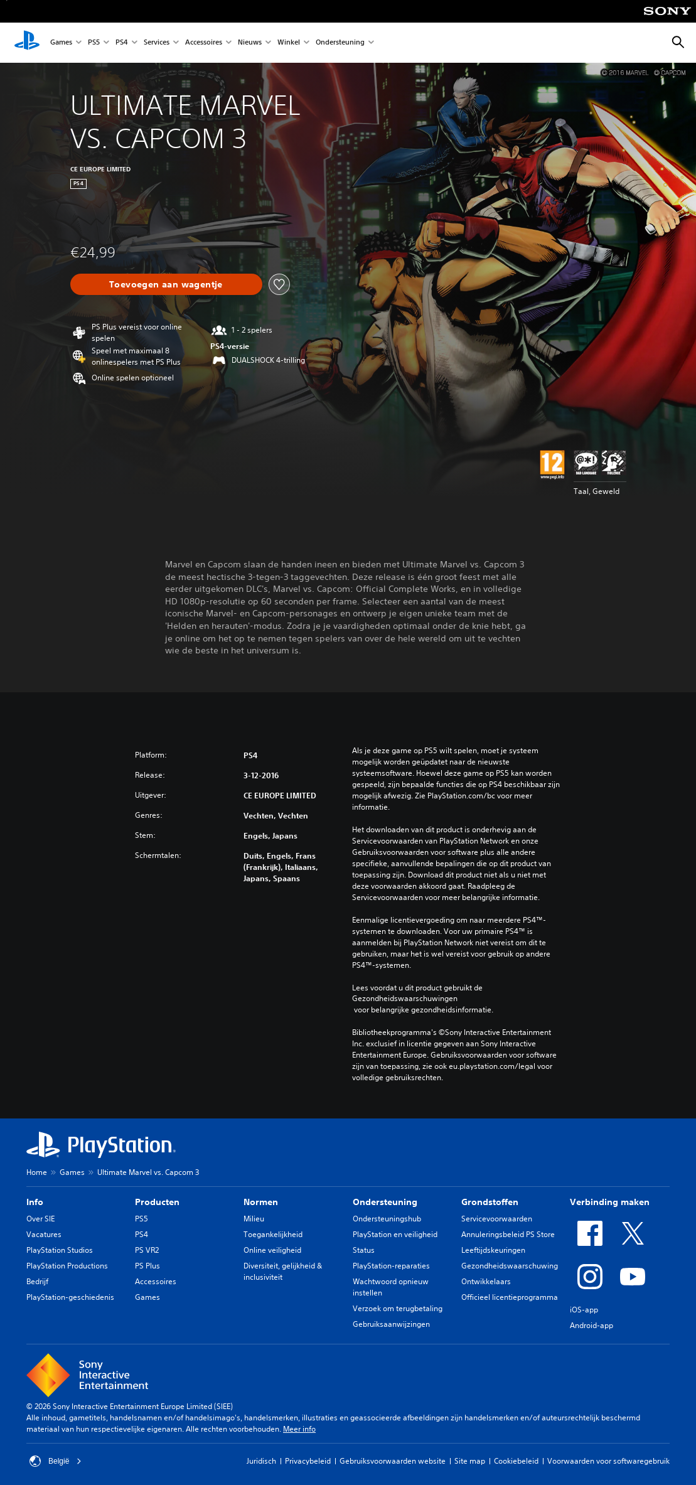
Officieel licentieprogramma (509, 1297)
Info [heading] (34, 1202)
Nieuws (250, 43)
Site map (469, 1461)
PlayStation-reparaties (391, 1265)
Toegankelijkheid (273, 1234)
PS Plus (147, 1265)
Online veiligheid (272, 1250)
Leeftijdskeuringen (493, 1250)
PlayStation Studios (59, 1250)
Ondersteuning (340, 43)
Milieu (254, 1218)
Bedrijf (37, 1281)
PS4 (121, 43)
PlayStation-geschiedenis (70, 1297)
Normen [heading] (261, 1202)
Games (61, 43)
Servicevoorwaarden (496, 1218)
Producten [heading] (157, 1202)
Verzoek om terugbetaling (397, 1308)
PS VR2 (147, 1250)
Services (156, 43)
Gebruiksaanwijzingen (391, 1324)
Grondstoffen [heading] (489, 1202)
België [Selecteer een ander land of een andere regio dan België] (55, 1461)
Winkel (288, 43)
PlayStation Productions (67, 1265)
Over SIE (40, 1218)
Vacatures (44, 1234)
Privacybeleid (308, 1461)
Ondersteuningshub (387, 1218)
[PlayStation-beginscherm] (27, 43)
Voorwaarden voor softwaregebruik (608, 1461)
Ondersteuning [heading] (385, 1202)
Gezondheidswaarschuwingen (405, 999)
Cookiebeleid (516, 1461)
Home (36, 1172)
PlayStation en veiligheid (395, 1234)
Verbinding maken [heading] (610, 1202)
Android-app (591, 1325)
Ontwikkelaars (486, 1281)
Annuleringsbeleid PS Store (508, 1234)
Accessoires (203, 43)
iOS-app (584, 1309)
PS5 (94, 43)
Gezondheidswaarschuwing (509, 1265)
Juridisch (261, 1461)
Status (364, 1250)
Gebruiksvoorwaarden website (393, 1461)
